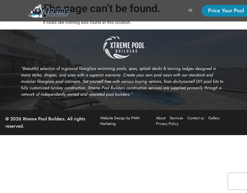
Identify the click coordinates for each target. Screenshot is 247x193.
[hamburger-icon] (190, 10)
